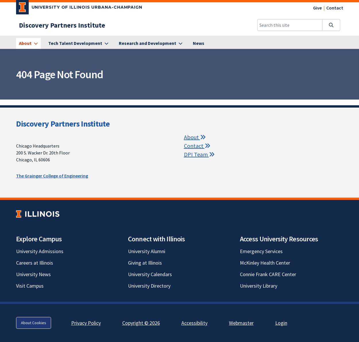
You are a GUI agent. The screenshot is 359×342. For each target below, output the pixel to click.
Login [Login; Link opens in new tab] (281, 323)
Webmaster (241, 323)
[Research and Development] (150, 43)
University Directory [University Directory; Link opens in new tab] (149, 285)
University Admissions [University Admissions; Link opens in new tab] (39, 251)
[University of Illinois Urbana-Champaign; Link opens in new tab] (79, 8)
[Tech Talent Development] (78, 43)
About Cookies (33, 322)
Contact (334, 8)
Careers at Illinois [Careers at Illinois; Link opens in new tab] (34, 262)
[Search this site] (290, 25)
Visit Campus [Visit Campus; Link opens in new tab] (30, 285)
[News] (198, 43)
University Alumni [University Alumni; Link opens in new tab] (146, 251)
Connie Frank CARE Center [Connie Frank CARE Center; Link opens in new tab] (268, 274)
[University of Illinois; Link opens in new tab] (37, 214)
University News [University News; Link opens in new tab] (33, 274)
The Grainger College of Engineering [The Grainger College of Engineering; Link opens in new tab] (52, 176)
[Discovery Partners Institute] (62, 25)
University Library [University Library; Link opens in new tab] (258, 285)
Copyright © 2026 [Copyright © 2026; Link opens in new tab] (141, 323)
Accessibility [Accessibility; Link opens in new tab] (194, 323)
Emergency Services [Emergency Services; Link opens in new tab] (261, 251)
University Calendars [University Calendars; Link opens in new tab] (150, 274)
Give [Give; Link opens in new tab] (317, 8)
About (195, 137)
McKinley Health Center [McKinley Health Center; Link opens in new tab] (265, 262)
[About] (28, 43)
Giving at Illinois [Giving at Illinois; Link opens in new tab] (145, 262)
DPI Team (199, 154)
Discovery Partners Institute (63, 124)
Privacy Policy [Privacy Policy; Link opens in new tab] (86, 323)
